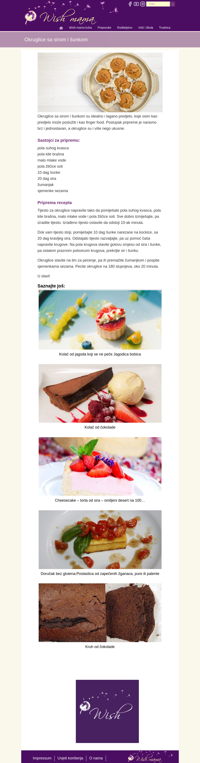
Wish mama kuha (80, 28)
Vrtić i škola (145, 28)
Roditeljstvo (124, 28)
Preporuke (104, 28)
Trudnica (164, 27)
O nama (96, 758)
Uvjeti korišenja (70, 758)
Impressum (42, 758)
